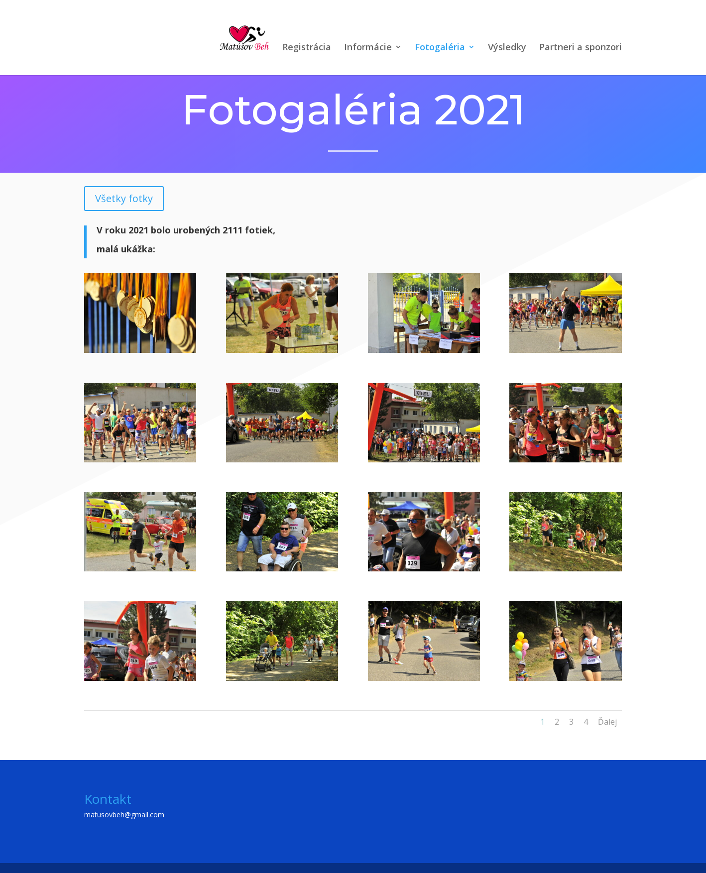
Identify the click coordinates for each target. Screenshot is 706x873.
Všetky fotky (124, 198)
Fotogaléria (440, 48)
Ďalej (607, 721)
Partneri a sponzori (580, 48)
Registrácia (306, 48)
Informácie (368, 48)
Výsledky (507, 48)
